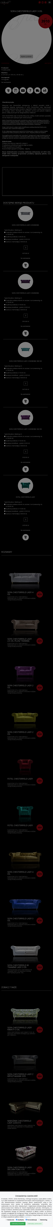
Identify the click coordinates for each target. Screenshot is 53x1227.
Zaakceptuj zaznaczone (35, 1223)
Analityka (20, 1220)
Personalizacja (31, 1220)
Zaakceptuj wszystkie (18, 1223)
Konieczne (10, 1220)
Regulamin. (27, 1217)
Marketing (43, 1220)
